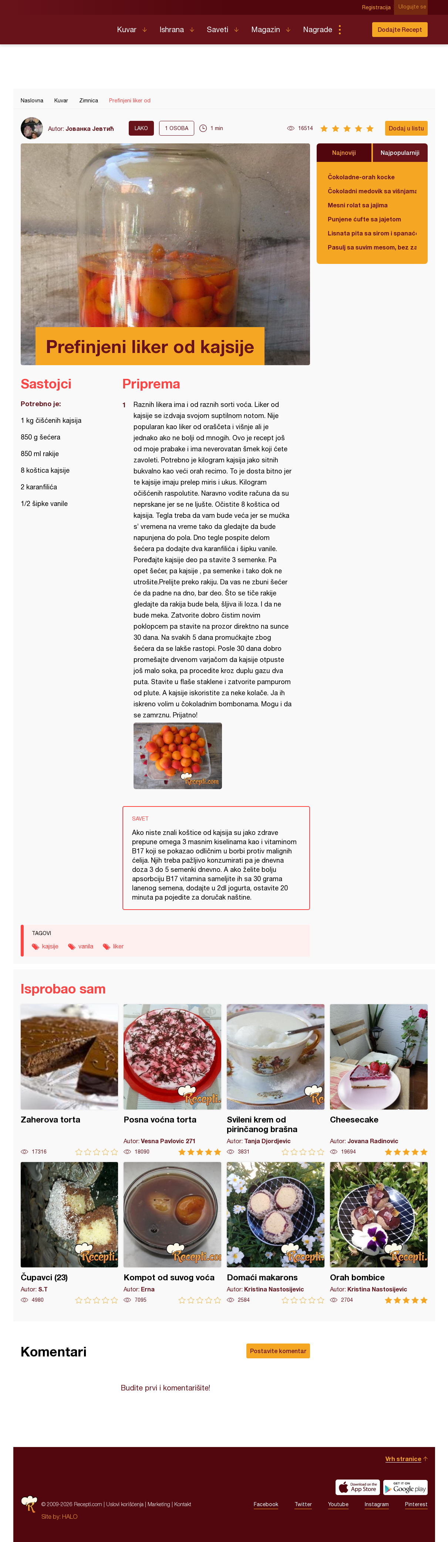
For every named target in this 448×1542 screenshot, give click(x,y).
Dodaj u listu (406, 128)
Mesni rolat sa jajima (358, 204)
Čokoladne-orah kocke (361, 176)
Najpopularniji (400, 152)
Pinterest (416, 1504)
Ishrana (171, 29)
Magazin (265, 29)
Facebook (266, 1504)
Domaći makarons (275, 1233)
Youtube (338, 1504)
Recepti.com (63, 26)
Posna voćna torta (172, 1079)
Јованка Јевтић (89, 128)
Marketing (159, 1504)
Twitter (303, 1504)
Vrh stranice (403, 1458)
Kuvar (127, 29)
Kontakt (182, 1504)
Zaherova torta (69, 1079)
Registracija (378, 7)
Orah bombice (379, 1233)
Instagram (377, 1504)
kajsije (50, 946)
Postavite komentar (278, 1350)
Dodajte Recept (400, 29)
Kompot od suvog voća (172, 1233)
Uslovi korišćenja (125, 1504)
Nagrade (317, 29)
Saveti (217, 29)
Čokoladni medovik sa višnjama (372, 190)
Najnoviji (344, 152)
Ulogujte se (414, 7)
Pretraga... (354, 29)
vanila (85, 946)
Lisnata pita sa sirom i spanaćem (372, 233)
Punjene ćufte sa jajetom (364, 219)
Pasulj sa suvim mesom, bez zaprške (372, 247)
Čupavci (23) (69, 1233)
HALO (69, 1516)
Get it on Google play (405, 1487)
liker (118, 946)
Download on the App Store (358, 1487)
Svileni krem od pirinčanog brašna (275, 1079)
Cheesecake (379, 1079)
